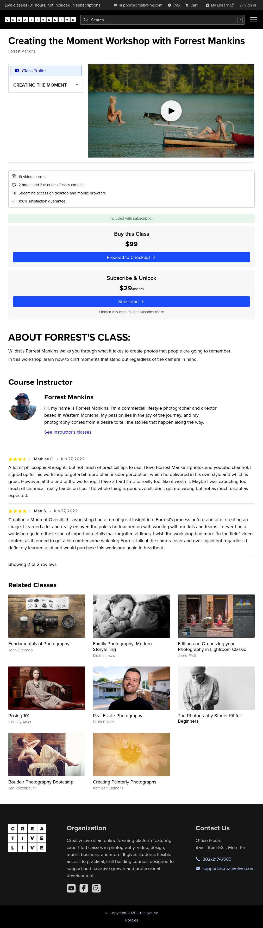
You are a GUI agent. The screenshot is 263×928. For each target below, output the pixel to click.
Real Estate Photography (117, 715)
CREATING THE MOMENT (40, 85)
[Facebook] (84, 888)
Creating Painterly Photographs (124, 782)
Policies (131, 920)
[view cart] (193, 5)
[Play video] (171, 111)
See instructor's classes (67, 432)
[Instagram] (96, 888)
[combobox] (162, 19)
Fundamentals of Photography (39, 643)
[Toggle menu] (253, 19)
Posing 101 (18, 715)
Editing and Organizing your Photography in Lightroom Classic (212, 646)
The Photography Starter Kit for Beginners (209, 718)
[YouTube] (71, 888)
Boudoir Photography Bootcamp (40, 782)
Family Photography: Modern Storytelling (122, 646)
